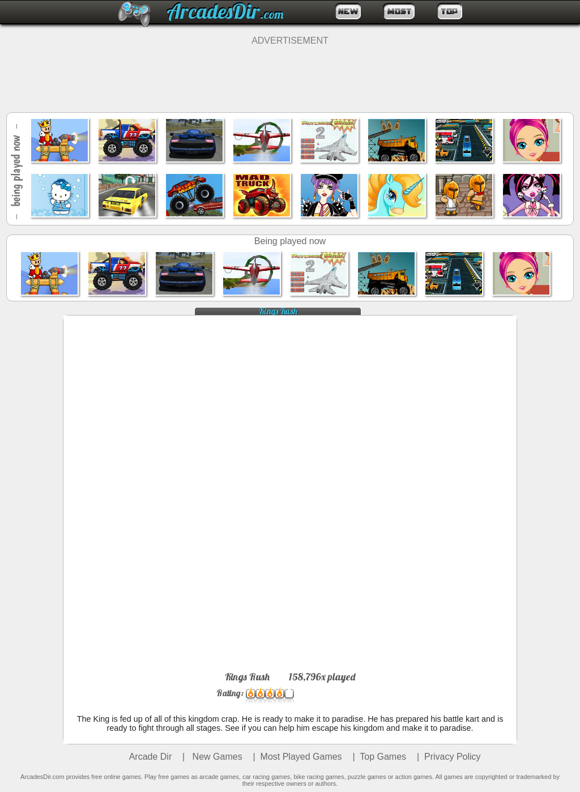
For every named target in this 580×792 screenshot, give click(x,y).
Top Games (383, 756)
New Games (216, 756)
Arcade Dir (150, 756)
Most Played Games (301, 756)
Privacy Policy (452, 756)
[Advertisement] (290, 71)
